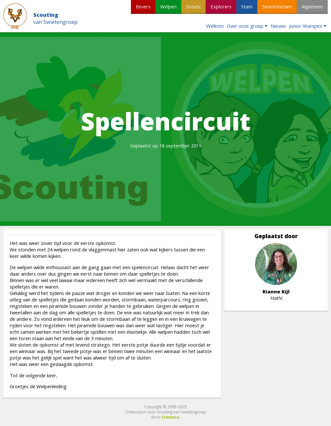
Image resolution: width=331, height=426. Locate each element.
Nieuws (278, 26)
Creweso (170, 417)
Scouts (193, 6)
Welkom (215, 26)
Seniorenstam (277, 6)
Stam (246, 6)
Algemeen (312, 6)
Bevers (143, 6)
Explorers (220, 6)
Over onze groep (245, 26)
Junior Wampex (305, 26)
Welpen (168, 6)
